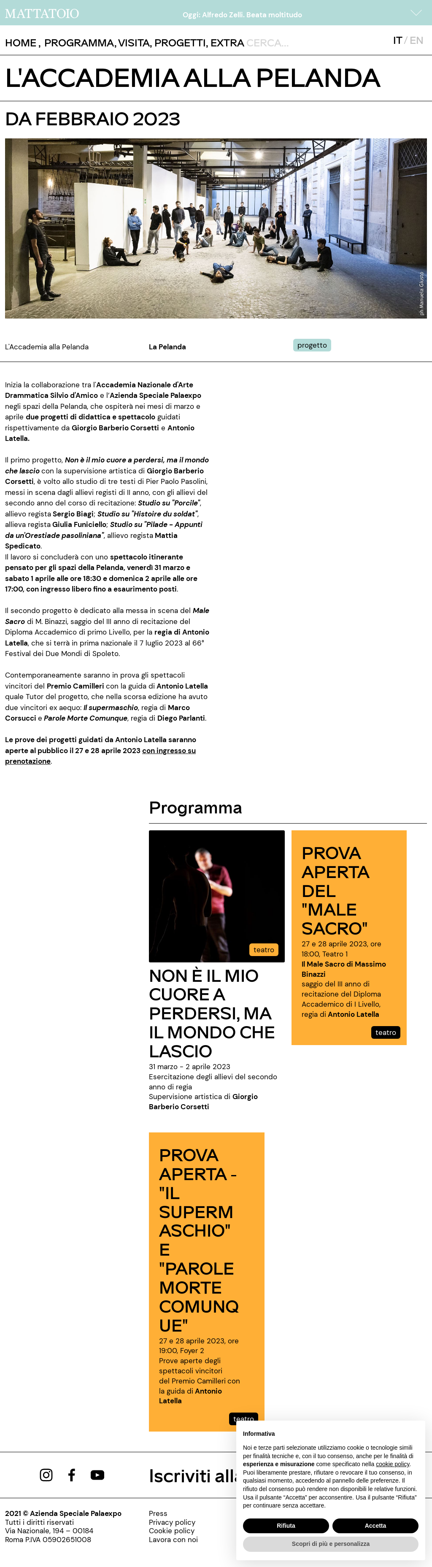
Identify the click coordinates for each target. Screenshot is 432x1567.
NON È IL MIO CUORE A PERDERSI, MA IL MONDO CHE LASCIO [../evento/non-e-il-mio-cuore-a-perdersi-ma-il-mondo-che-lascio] (212, 1013)
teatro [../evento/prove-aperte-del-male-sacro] (385, 1032)
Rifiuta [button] (286, 1525)
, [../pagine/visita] (132, 42)
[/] (42, 12)
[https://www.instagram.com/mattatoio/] (46, 1474)
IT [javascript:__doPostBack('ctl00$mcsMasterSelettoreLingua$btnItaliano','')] (397, 40)
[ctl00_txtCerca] (301, 42)
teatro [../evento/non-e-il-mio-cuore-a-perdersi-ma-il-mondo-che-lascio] (264, 949)
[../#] (314, 345)
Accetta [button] (375, 1525)
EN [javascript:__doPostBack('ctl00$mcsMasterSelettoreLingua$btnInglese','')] (417, 40)
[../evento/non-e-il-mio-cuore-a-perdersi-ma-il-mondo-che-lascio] (216, 895)
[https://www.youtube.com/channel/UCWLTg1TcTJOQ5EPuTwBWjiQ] (97, 1474)
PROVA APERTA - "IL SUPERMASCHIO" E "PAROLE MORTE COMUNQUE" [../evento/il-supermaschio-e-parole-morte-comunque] (199, 1239)
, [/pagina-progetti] (178, 42)
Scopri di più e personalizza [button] (331, 1543)
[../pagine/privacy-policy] (173, 1522)
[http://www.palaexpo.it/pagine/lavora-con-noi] (173, 1539)
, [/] (23, 42)
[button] (416, 12)
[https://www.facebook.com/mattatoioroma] (71, 1474)
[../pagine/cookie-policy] (173, 1530)
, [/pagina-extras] (225, 42)
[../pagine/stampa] (173, 1513)
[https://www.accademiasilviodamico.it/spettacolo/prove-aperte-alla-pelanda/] (141, 750)
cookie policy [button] (392, 1464)
